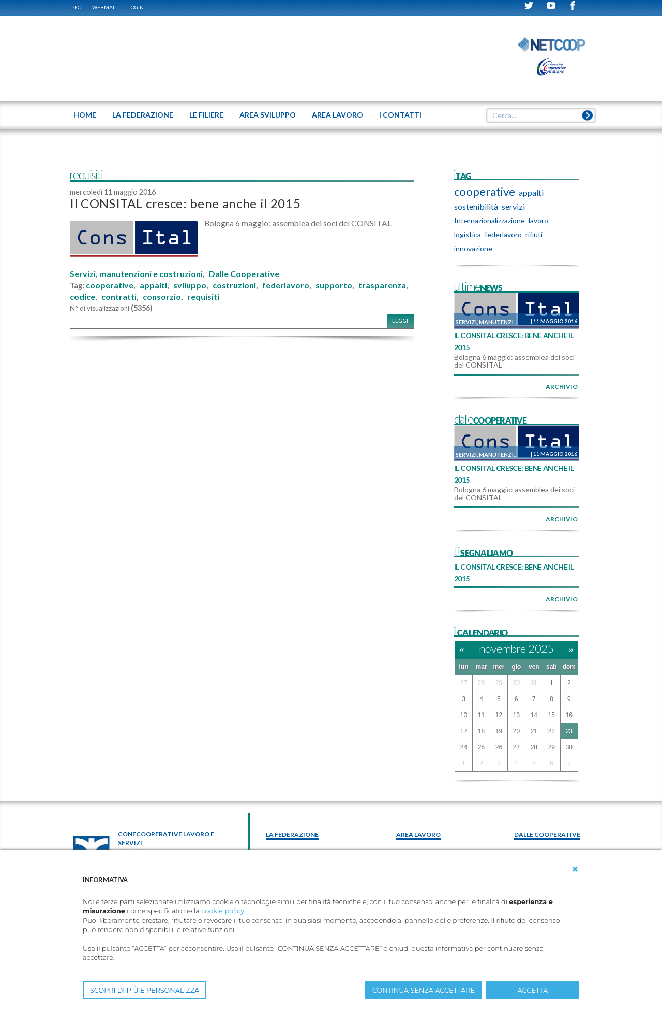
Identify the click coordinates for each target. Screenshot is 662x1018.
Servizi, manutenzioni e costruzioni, (137, 274)
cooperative (109, 285)
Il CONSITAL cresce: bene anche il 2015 (185, 203)
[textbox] (537, 115)
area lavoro (418, 834)
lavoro (538, 220)
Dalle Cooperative (244, 274)
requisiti (203, 297)
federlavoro (285, 285)
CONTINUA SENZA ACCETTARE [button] (423, 990)
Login (136, 7)
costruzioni (234, 285)
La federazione (292, 834)
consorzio (162, 297)
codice (82, 297)
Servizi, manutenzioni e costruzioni (513, 321)
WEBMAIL (104, 7)
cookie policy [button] (222, 911)
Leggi (400, 321)
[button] (575, 869)
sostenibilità (476, 206)
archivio (562, 386)
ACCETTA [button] (533, 990)
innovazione (473, 248)
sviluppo (189, 285)
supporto (333, 285)
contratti (119, 297)
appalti (153, 285)
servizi (513, 206)
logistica (467, 234)
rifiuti (534, 234)
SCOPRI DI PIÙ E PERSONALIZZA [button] (144, 990)
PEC (76, 7)
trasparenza (382, 285)
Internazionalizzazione (489, 220)
